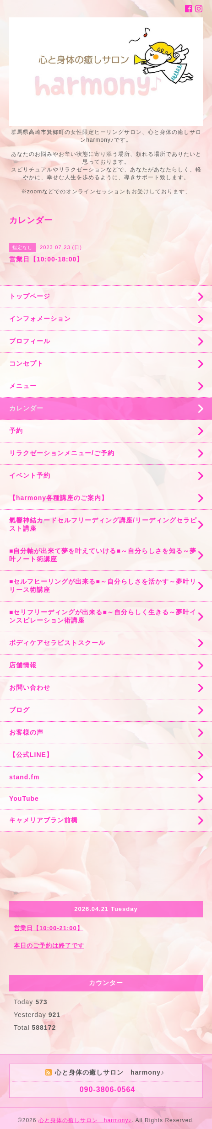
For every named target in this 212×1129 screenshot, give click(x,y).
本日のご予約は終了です (49, 945)
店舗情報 (23, 665)
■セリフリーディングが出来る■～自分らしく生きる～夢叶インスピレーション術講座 (102, 616)
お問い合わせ (29, 687)
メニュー (23, 385)
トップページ (29, 296)
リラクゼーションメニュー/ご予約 (61, 453)
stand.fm (24, 777)
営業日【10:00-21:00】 (48, 928)
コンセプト (26, 363)
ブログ (19, 710)
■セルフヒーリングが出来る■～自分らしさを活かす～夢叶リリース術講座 (102, 585)
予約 (16, 430)
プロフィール (29, 341)
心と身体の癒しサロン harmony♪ (85, 1120)
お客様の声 (26, 732)
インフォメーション (40, 318)
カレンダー (26, 408)
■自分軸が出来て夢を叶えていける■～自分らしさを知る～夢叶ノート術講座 (102, 555)
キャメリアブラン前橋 (43, 820)
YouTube (24, 798)
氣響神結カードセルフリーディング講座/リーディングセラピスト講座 (103, 524)
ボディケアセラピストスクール (57, 642)
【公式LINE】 (31, 754)
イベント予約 (29, 475)
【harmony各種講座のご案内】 (58, 497)
